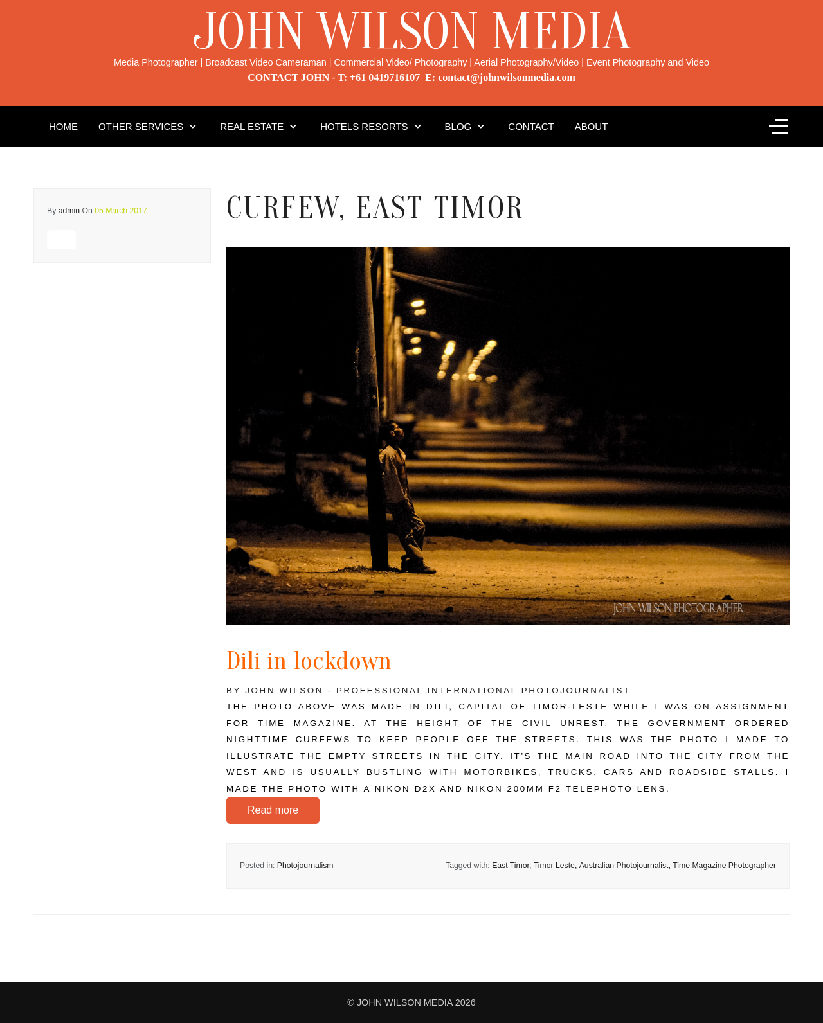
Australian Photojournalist (624, 865)
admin (69, 210)
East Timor (510, 865)
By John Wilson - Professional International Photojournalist (428, 690)
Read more (273, 810)
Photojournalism (305, 865)
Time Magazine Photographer (724, 865)
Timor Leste (554, 865)
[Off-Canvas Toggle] (778, 126)
